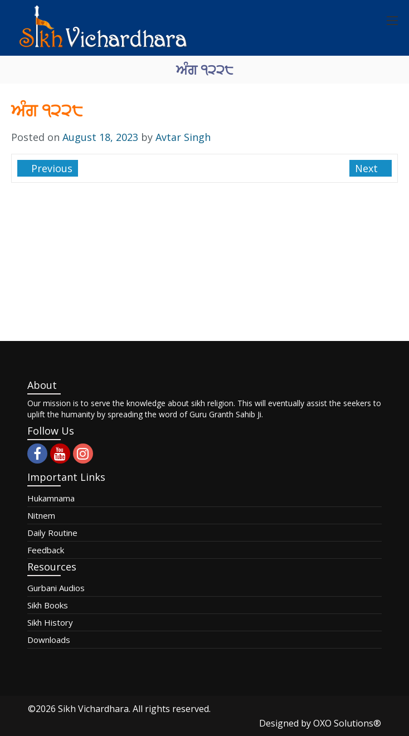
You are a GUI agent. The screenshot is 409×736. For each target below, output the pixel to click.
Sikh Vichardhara (93, 709)
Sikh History (50, 622)
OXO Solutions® (347, 723)
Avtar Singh (183, 137)
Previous (50, 168)
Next (368, 168)
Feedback (45, 549)
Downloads (48, 639)
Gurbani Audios (56, 587)
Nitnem (41, 515)
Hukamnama (51, 498)
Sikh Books (47, 605)
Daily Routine (52, 532)
